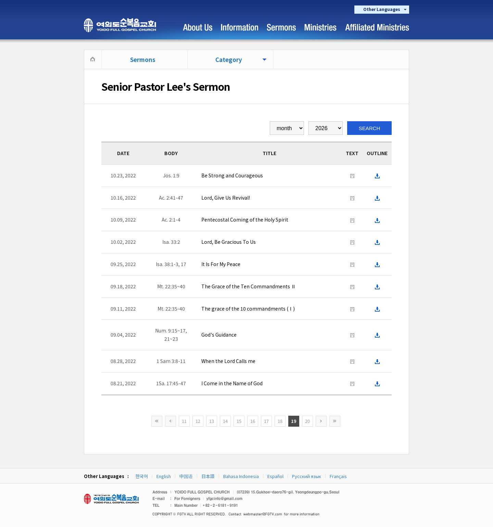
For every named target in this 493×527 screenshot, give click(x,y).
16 (252, 421)
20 (307, 421)
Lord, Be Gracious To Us (228, 241)
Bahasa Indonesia (241, 476)
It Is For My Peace (220, 264)
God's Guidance (219, 334)
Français (338, 476)
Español (275, 476)
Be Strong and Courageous (232, 175)
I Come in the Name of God (232, 383)
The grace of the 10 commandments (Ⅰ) (248, 308)
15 (239, 421)
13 (211, 421)
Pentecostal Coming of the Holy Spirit (244, 219)
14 (225, 421)
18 (280, 421)
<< (156, 421)
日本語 (208, 476)
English (163, 476)
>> (334, 421)
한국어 (142, 476)
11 (184, 421)
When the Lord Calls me (228, 360)
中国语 (186, 476)
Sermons (142, 59)
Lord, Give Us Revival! (225, 197)
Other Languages (381, 9)
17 (266, 421)
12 (197, 421)
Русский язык (306, 476)
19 (293, 421)
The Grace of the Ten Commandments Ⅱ (248, 286)
